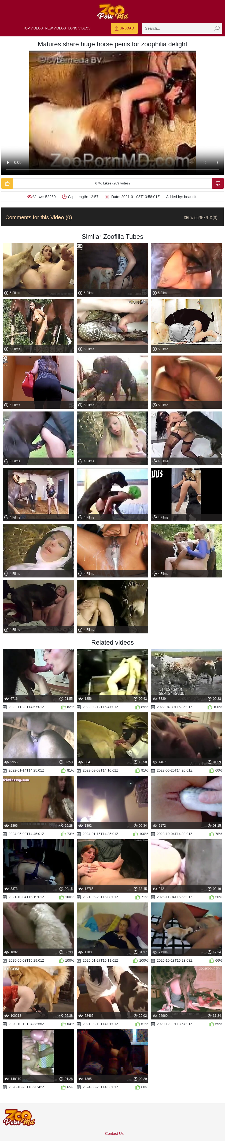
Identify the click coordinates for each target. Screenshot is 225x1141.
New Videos (55, 28)
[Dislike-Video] (218, 183)
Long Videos (79, 28)
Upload (124, 28)
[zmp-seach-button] (217, 28)
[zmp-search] (182, 28)
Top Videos (33, 28)
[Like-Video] (7, 183)
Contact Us (114, 1133)
